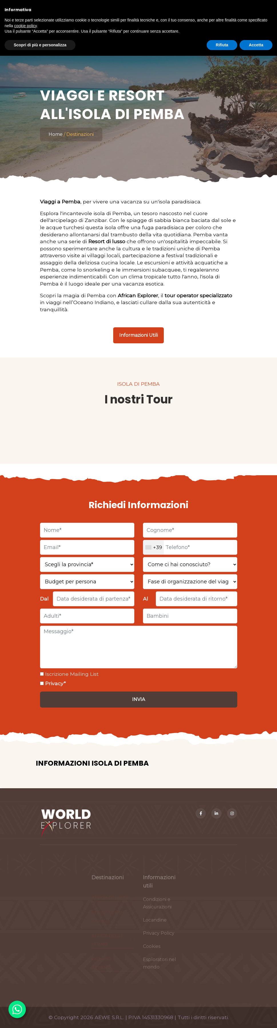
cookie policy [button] (25, 25)
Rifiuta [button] (222, 45)
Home (56, 134)
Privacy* (55, 683)
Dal (44, 599)
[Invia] (138, 700)
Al (145, 599)
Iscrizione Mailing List (71, 674)
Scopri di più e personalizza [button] (40, 45)
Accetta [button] (256, 45)
